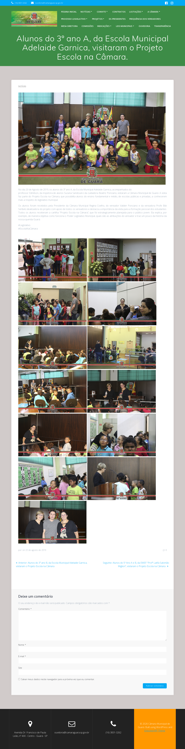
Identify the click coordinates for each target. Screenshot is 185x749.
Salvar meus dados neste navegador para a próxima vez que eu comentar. (58, 679)
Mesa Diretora (69, 26)
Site (20, 667)
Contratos (118, 11)
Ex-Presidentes (117, 19)
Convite (101, 11)
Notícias (85, 11)
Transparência (162, 26)
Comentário (25, 608)
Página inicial (69, 11)
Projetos (97, 19)
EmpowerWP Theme (154, 730)
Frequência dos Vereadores (145, 19)
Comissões (87, 26)
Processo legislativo (73, 19)
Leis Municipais (124, 26)
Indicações (103, 26)
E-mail (22, 656)
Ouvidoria (144, 26)
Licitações (135, 11)
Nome (22, 644)
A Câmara (153, 11)
